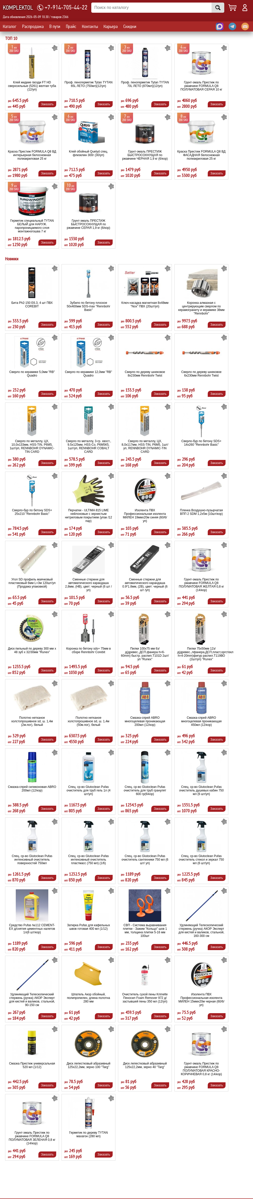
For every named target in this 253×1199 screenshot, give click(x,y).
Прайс (71, 26)
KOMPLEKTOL (18, 7)
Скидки (129, 26)
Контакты (90, 26)
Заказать (47, 104)
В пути (54, 26)
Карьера (110, 26)
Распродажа (33, 26)
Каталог (10, 26)
